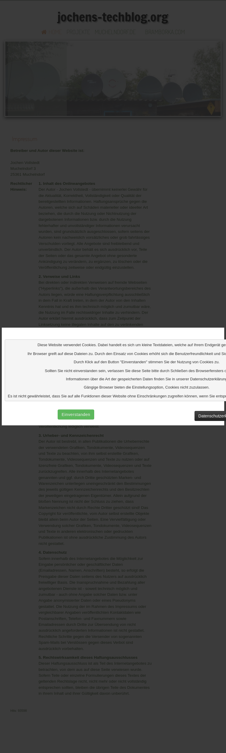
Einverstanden (76, 414)
